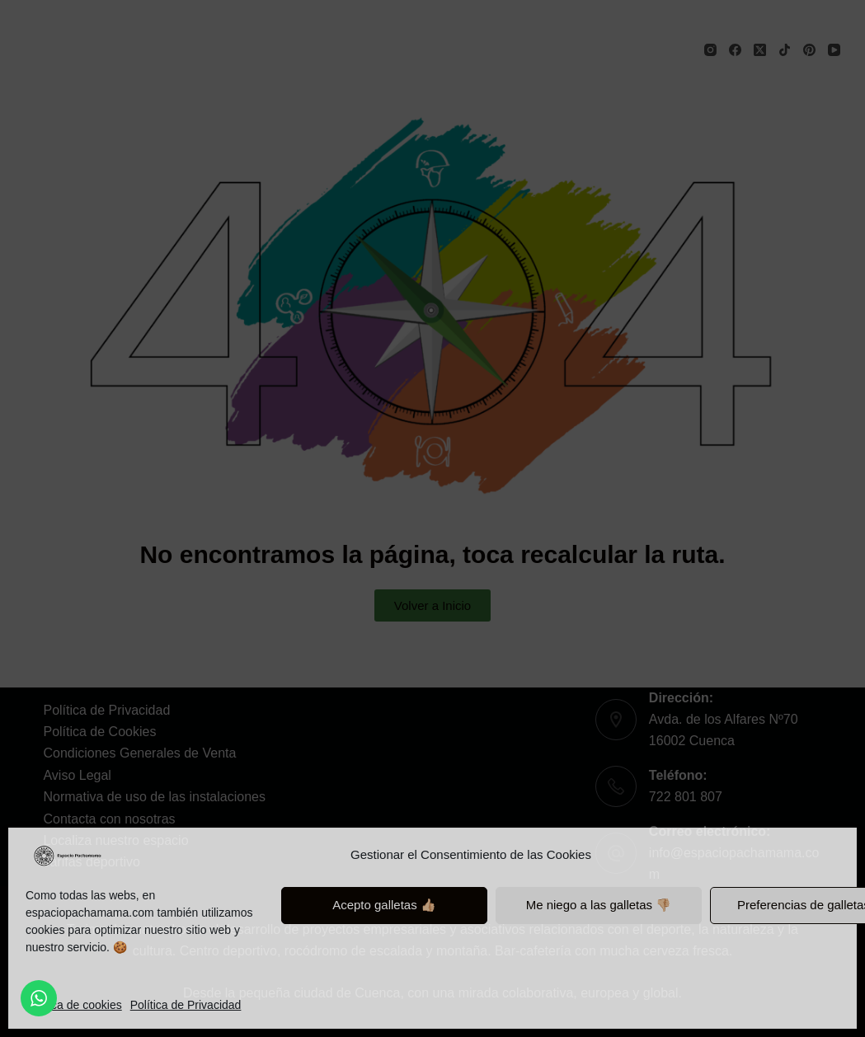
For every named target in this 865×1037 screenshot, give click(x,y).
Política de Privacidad (186, 1004)
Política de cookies (74, 1004)
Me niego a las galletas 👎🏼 (599, 905)
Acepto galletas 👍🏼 (384, 905)
